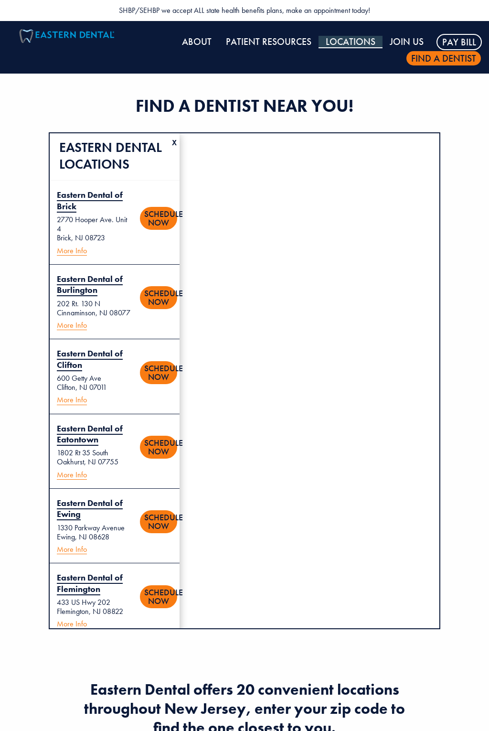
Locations (350, 42)
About (197, 42)
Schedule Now (160, 218)
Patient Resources (268, 42)
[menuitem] (197, 42)
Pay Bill (459, 42)
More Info (72, 251)
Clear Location (176, 137)
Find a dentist (443, 58)
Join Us (407, 42)
